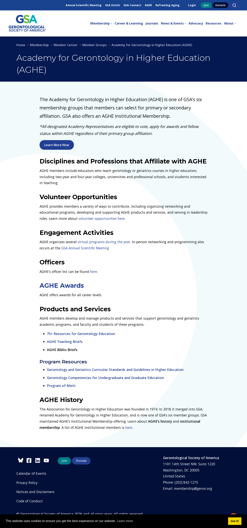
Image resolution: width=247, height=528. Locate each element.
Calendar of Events (31, 473)
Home (20, 45)
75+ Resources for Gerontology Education (81, 333)
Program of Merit (61, 385)
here (93, 271)
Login (192, 5)
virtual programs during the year (104, 241)
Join (206, 5)
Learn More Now (56, 145)
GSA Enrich (112, 5)
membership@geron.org (193, 488)
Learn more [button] (125, 521)
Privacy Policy (27, 482)
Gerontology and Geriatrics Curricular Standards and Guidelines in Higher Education (115, 369)
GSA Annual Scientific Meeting (85, 248)
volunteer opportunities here (102, 218)
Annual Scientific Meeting (84, 5)
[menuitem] (102, 23)
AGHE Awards (62, 285)
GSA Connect (132, 5)
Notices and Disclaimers (35, 491)
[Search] (234, 5)
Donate (220, 5)
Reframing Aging (167, 5)
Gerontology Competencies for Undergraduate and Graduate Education (105, 377)
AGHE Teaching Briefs (65, 341)
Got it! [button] (235, 521)
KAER (148, 5)
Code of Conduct (29, 501)
